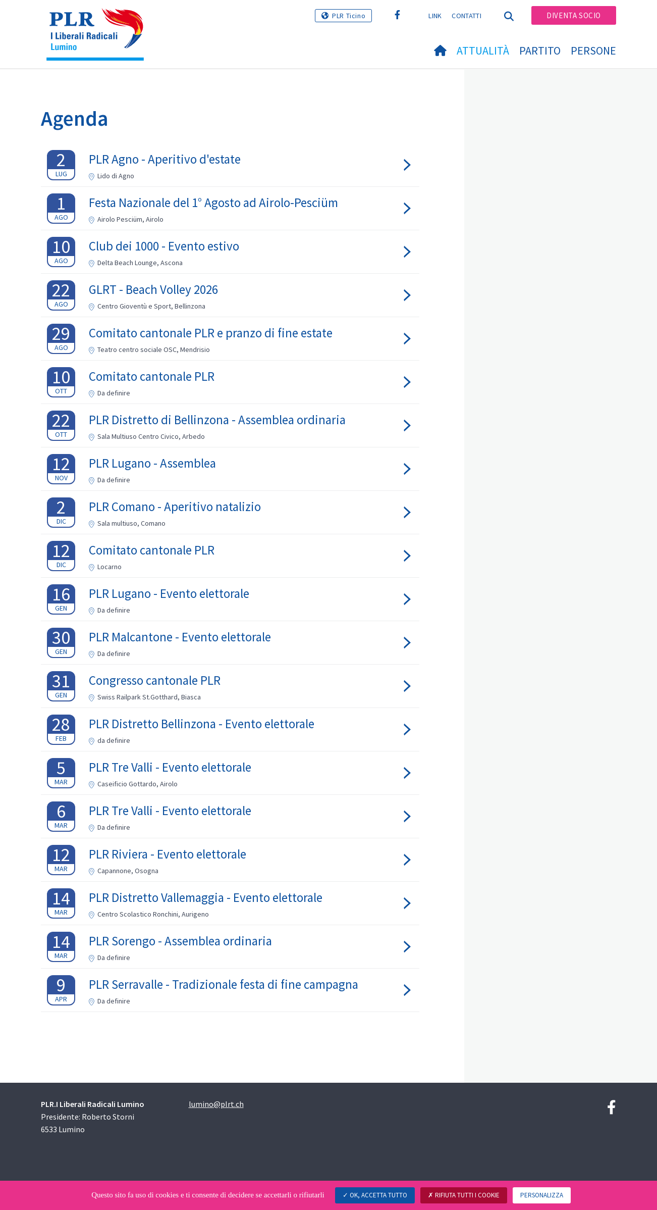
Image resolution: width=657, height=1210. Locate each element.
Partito (540, 50)
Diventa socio (573, 15)
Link (435, 15)
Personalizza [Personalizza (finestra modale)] (541, 1195)
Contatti (466, 15)
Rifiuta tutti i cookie (464, 1195)
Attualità (483, 50)
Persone (593, 50)
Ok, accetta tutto (375, 1195)
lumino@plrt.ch (216, 1104)
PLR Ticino (348, 15)
